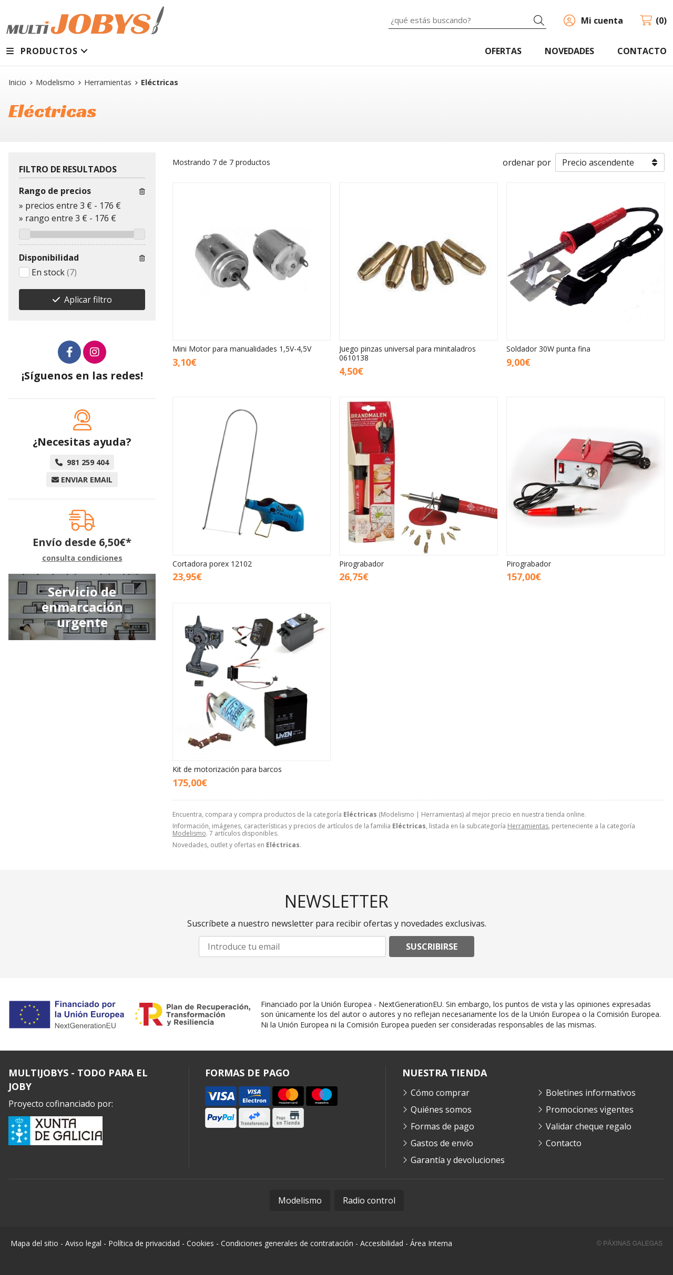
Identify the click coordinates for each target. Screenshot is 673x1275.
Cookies (200, 1243)
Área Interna (431, 1243)
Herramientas (527, 825)
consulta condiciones (82, 558)
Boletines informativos (591, 1092)
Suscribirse (431, 946)
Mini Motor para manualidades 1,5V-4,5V (241, 349)
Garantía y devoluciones (458, 1160)
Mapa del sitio (34, 1243)
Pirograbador (361, 564)
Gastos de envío (442, 1143)
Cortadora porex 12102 (212, 564)
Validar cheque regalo (588, 1126)
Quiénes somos (441, 1109)
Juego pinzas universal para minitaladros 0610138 (407, 353)
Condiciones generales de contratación (287, 1243)
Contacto (564, 1143)
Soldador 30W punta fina (548, 349)
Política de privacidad (144, 1243)
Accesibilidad (381, 1243)
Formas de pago (442, 1126)
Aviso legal (83, 1243)
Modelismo (189, 833)
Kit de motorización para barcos (227, 769)
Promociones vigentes (590, 1109)
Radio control (369, 1200)
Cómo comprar (440, 1092)
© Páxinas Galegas (629, 1243)
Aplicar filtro (88, 299)
